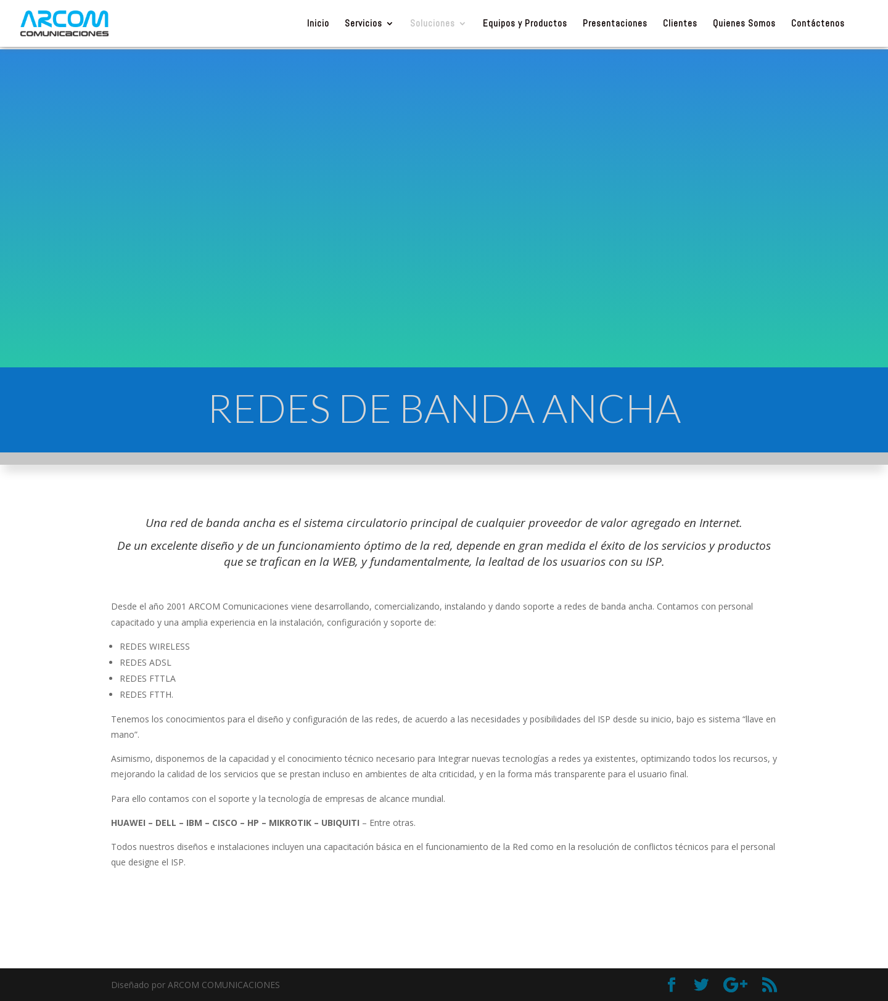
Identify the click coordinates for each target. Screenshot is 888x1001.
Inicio (318, 24)
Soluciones (432, 24)
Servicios (363, 24)
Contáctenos (818, 24)
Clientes (680, 24)
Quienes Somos (744, 24)
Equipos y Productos (525, 24)
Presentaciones (615, 24)
